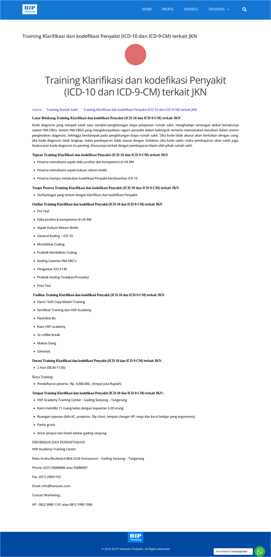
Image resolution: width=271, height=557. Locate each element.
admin (37, 110)
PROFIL (168, 9)
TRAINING (219, 9)
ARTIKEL (191, 9)
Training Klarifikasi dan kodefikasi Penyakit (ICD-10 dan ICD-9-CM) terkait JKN (135, 85)
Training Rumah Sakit (62, 109)
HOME (147, 9)
